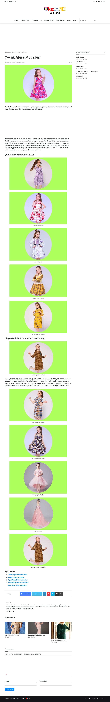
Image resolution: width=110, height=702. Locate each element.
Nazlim (7, 62)
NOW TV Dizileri (80, 62)
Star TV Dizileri (80, 57)
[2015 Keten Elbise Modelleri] (15, 628)
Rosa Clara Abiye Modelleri (17, 585)
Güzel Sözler (25, 20)
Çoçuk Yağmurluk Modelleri (17, 575)
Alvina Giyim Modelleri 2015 (58, 640)
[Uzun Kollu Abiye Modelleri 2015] (38, 628)
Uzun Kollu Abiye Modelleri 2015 (36, 635)
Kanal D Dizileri (80, 66)
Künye (85, 699)
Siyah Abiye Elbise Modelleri (17, 580)
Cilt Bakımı (35, 20)
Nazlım (29, 699)
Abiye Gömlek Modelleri (16, 577)
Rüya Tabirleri (60, 20)
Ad (6, 674)
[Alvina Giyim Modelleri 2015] (61, 630)
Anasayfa (8, 52)
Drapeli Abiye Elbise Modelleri (18, 582)
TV (41, 20)
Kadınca (16, 20)
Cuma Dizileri (79, 76)
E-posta (7, 681)
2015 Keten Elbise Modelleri (12, 635)
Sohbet (69, 20)
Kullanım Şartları (92, 699)
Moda (13, 52)
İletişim (103, 699)
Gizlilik (98, 699)
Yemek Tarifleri (48, 20)
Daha (74, 20)
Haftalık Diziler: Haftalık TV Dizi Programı (87, 71)
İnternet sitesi (43, 681)
